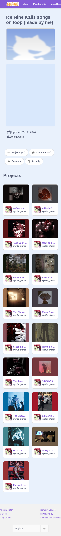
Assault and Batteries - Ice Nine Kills (49, 277)
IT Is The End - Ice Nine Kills (20, 450)
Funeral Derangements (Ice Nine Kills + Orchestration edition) (20, 277)
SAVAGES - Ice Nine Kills (49, 381)
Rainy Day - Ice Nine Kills (49, 312)
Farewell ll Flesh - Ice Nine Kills (20, 485)
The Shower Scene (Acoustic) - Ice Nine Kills (20, 416)
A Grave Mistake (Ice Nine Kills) (20, 208)
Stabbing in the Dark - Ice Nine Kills (20, 346)
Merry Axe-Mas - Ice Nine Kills (49, 450)
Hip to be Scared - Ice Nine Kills (49, 346)
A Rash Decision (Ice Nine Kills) (49, 208)
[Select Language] (30, 528)
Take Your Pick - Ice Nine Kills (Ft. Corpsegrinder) (20, 243)
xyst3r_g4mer (19, 211)
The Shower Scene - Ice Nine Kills (20, 312)
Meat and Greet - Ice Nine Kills (49, 243)
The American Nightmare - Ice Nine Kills (20, 381)
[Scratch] (12, 4)
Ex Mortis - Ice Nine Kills (49, 416)
